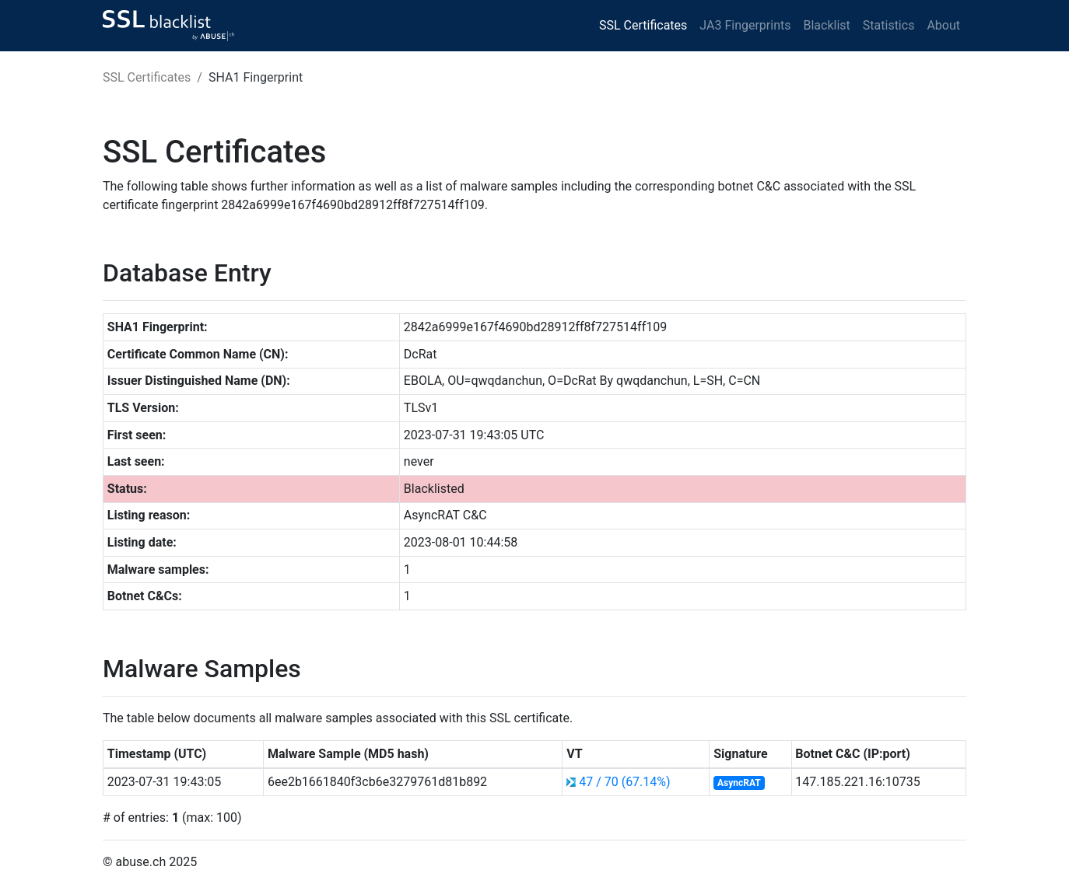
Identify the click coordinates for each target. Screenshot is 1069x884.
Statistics (889, 25)
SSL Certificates (643, 25)
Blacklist (826, 25)
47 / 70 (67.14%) (624, 781)
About (943, 25)
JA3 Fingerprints (744, 25)
